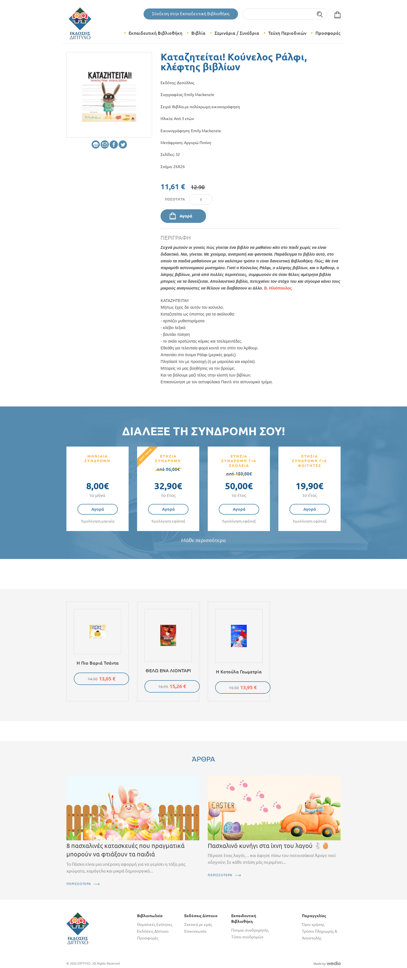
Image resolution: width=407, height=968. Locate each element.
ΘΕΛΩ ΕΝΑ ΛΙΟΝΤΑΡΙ (168, 670)
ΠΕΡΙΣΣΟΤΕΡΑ (78, 884)
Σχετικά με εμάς (198, 924)
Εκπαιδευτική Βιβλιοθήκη (155, 33)
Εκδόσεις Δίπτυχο (152, 931)
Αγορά (185, 216)
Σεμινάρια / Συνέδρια (237, 33)
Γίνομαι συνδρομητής (250, 930)
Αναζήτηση (320, 14)
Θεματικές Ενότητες (154, 924)
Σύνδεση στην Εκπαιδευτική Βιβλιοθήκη (191, 13)
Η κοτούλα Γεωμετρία (239, 671)
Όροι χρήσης (313, 924)
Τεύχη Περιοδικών (287, 33)
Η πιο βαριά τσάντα (98, 662)
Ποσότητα (175, 199)
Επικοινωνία (195, 931)
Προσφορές (327, 33)
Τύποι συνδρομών (247, 937)
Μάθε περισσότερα (203, 540)
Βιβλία (198, 33)
